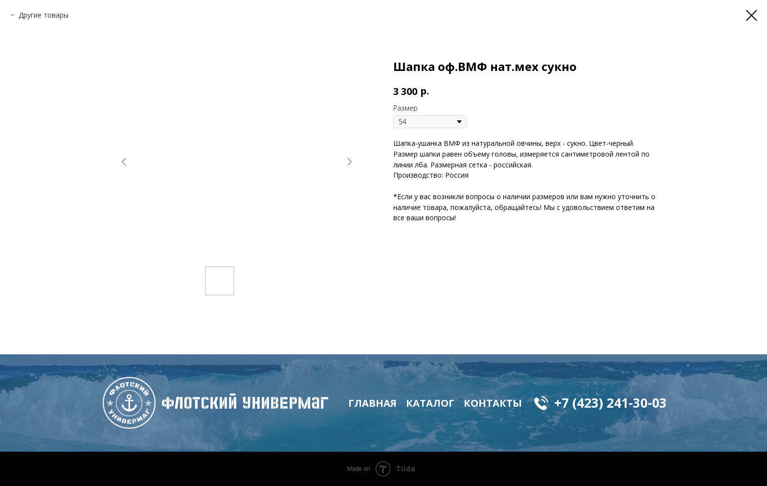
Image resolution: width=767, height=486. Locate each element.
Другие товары (43, 15)
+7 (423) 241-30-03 (610, 403)
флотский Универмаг (245, 403)
